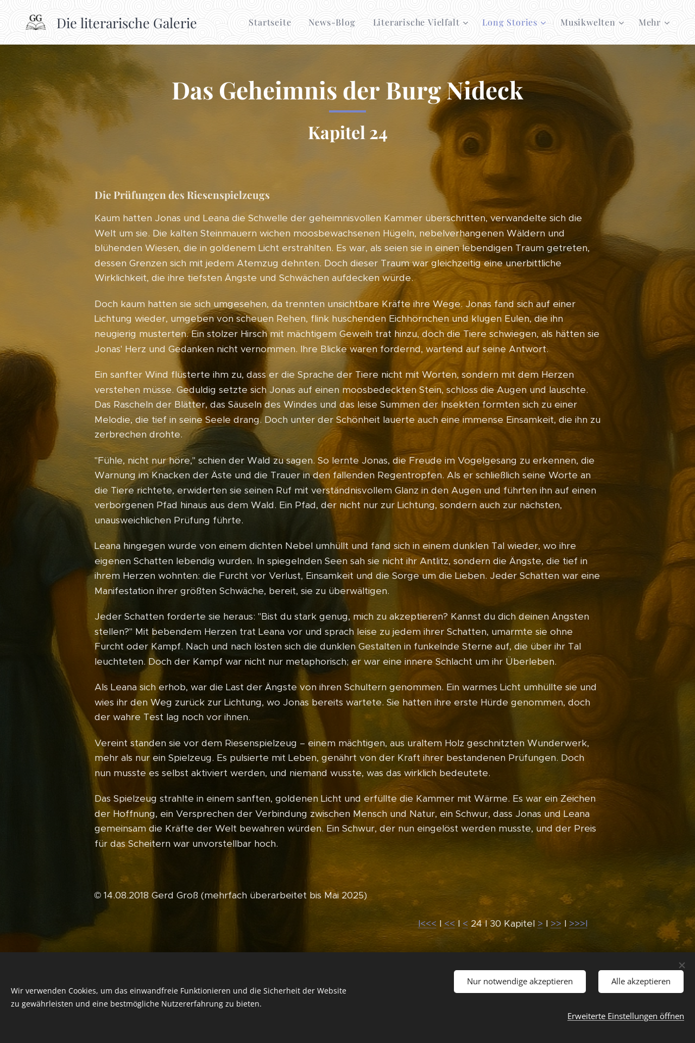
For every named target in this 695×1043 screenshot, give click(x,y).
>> (556, 923)
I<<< (427, 923)
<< (449, 923)
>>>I (578, 923)
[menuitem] (273, 22)
